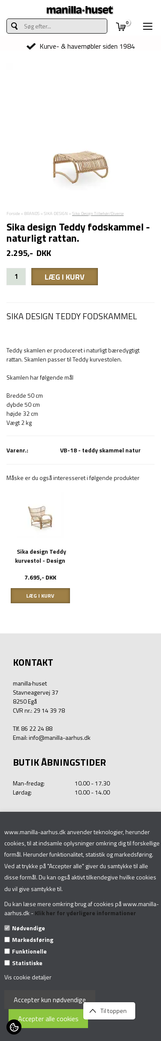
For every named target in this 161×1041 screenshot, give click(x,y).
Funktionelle (29, 951)
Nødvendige (28, 927)
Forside (13, 213)
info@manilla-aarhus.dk (60, 737)
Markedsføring (32, 939)
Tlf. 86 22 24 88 (32, 728)
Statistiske (27, 962)
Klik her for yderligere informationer (85, 912)
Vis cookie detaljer (28, 977)
